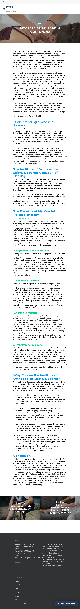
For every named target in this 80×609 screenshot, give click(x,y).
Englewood (19, 592)
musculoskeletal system (36, 296)
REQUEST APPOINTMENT (66, 603)
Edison (17, 600)
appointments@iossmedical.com (28, 558)
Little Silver (19, 585)
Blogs (40, 23)
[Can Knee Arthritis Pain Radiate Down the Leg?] (20, 508)
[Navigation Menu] (77, 9)
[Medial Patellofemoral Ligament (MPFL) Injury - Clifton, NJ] (60, 508)
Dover (17, 589)
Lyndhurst (18, 581)
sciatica (47, 230)
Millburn (17, 596)
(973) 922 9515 (29, 551)
